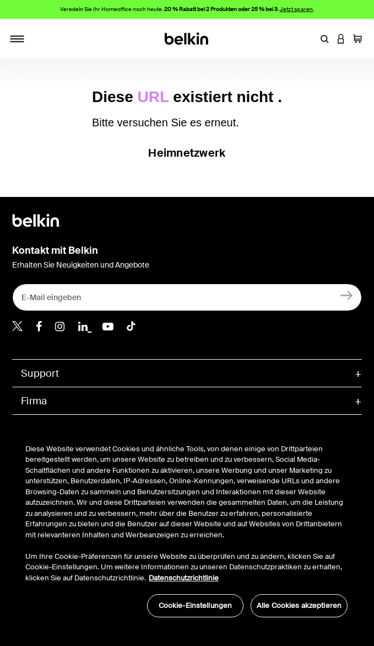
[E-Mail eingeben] (187, 297)
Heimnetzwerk (186, 153)
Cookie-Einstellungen (195, 605)
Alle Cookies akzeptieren (299, 605)
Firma (34, 401)
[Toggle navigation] (17, 38)
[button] (324, 38)
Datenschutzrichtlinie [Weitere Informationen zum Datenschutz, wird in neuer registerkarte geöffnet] (184, 578)
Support (40, 373)
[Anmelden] (347, 295)
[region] (186, 524)
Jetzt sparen (296, 9)
